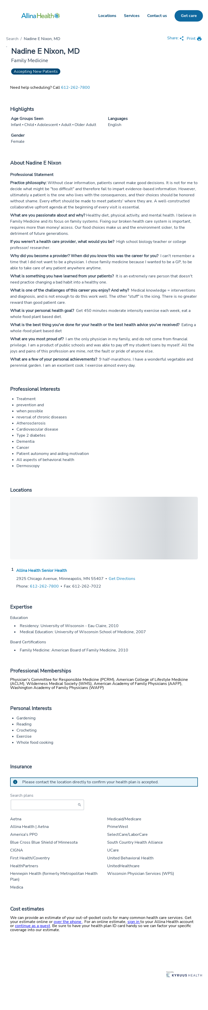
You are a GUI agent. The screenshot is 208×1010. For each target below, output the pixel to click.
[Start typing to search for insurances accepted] (47, 805)
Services (132, 16)
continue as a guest (32, 926)
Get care (189, 16)
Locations (107, 16)
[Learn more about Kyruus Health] (184, 974)
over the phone (68, 922)
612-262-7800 (75, 87)
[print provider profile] (194, 39)
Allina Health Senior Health (41, 571)
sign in (133, 922)
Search (12, 39)
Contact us (157, 16)
